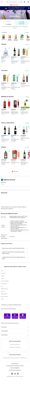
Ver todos (27, 32)
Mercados (3, 182)
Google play (15, 316)
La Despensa (4, 283)
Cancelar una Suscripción (15, 347)
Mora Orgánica (4, 296)
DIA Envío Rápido (5, 281)
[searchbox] (14, 2)
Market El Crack (4, 288)
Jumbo (2, 276)
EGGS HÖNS (4, 294)
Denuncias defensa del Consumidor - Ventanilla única (15, 358)
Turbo (2, 278)
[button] (15, 5)
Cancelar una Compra (15, 344)
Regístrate (17, 7)
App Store (7, 316)
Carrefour (3, 273)
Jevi (2, 286)
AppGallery (23, 316)
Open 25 (3, 291)
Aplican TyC (22, 8)
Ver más (27, 44)
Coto (2, 270)
